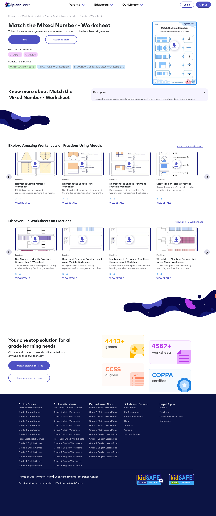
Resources (13, 16)
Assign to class (61, 39)
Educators (103, 4)
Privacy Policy (44, 476)
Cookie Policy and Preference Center (76, 476)
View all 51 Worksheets (190, 146)
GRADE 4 (15, 54)
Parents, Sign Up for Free (29, 365)
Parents (76, 4)
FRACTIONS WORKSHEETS (54, 66)
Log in (187, 4)
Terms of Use (27, 476)
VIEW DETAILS (22, 203)
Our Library (132, 4)
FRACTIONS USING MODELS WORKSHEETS (99, 66)
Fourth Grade (52, 16)
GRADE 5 (30, 54)
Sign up (203, 4)
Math (39, 16)
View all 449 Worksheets (189, 221)
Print (24, 39)
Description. (149, 92)
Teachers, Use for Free (29, 378)
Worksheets (28, 16)
